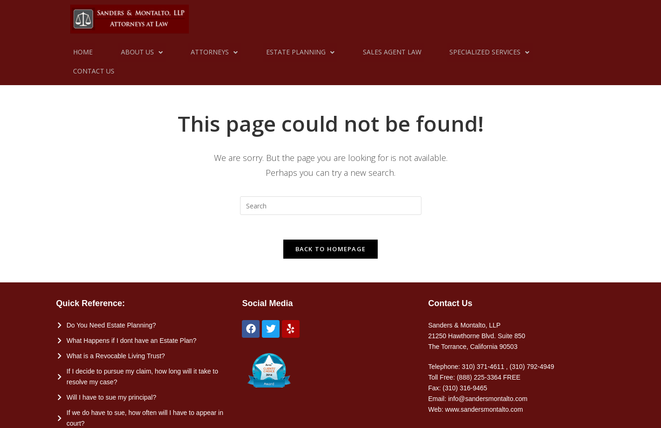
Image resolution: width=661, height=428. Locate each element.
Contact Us (540, 51)
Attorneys (199, 51)
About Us (133, 51)
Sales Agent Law (365, 51)
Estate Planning (280, 51)
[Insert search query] (330, 187)
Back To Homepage (330, 234)
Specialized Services (457, 51)
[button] (133, 52)
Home (80, 51)
